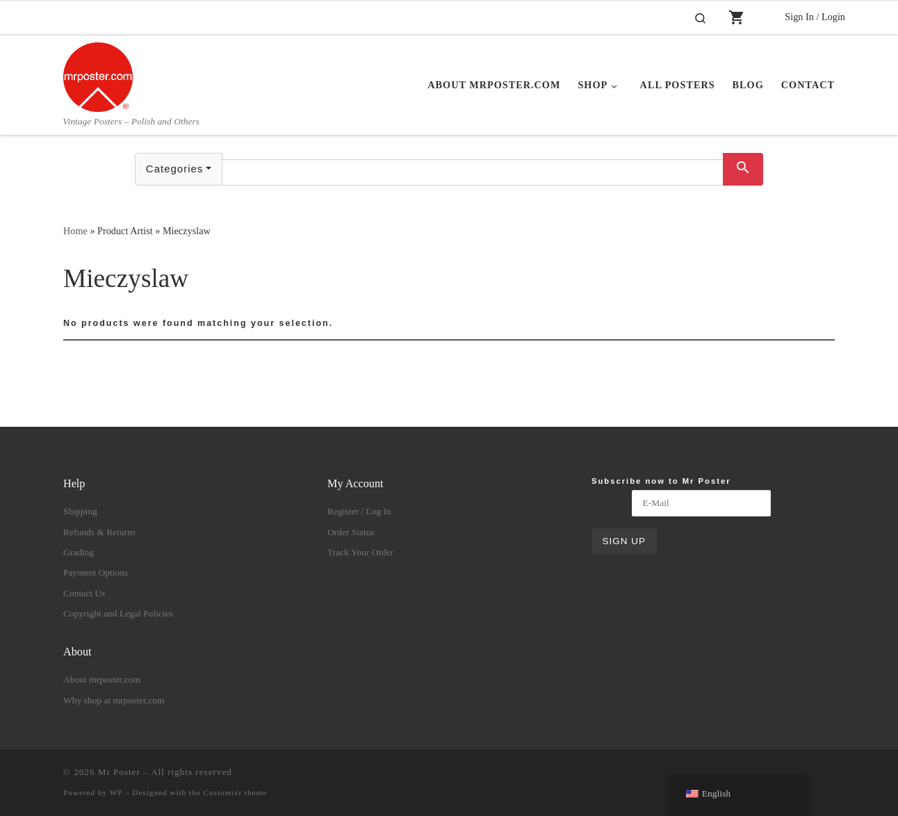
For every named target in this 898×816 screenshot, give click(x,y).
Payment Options (95, 572)
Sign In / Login (815, 16)
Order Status (351, 532)
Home (75, 230)
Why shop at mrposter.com (113, 700)
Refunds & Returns (99, 532)
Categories (175, 168)
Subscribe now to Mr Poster (661, 481)
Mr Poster (119, 772)
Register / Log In (359, 511)
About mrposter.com (101, 679)
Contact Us (84, 593)
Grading (78, 552)
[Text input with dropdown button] (473, 172)
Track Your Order (360, 552)
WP (116, 792)
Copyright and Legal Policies (118, 613)
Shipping (80, 511)
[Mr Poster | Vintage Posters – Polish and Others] (98, 75)
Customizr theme (236, 792)
